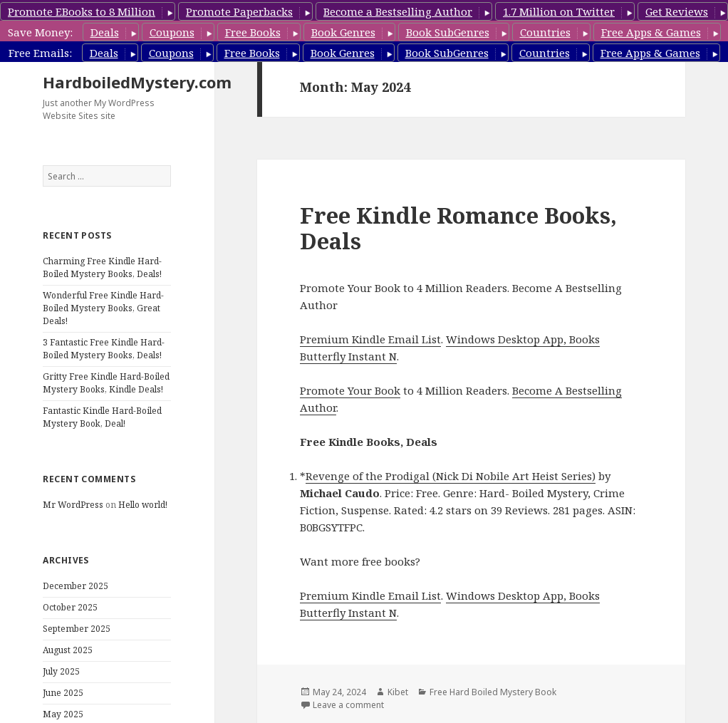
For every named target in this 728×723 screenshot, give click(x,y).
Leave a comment (348, 705)
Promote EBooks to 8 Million (81, 11)
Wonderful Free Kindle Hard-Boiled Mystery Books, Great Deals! (103, 308)
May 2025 (63, 714)
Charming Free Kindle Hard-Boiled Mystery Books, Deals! (102, 267)
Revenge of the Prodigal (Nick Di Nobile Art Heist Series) (451, 476)
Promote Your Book (350, 390)
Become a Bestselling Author (397, 11)
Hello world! (142, 505)
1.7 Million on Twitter (559, 11)
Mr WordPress (73, 505)
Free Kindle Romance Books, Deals (458, 228)
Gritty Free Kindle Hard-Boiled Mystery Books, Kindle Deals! (106, 382)
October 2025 (70, 607)
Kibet (398, 692)
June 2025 (63, 693)
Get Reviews (676, 11)
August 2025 (68, 650)
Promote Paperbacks (239, 11)
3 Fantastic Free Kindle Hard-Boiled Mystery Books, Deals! (104, 348)
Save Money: (40, 32)
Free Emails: (40, 53)
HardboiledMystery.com (137, 82)
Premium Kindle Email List (370, 339)
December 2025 (75, 586)
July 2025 (61, 671)
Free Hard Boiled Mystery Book (493, 692)
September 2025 (76, 629)
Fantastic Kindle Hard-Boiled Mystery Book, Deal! (102, 417)
